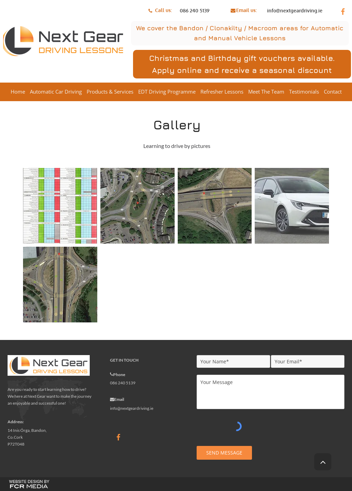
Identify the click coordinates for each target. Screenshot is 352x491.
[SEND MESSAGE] (224, 453)
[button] (60, 206)
